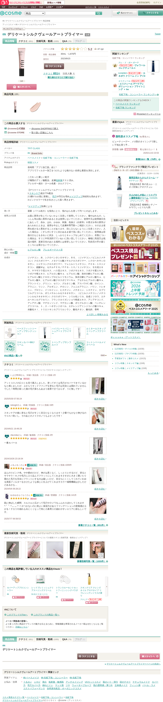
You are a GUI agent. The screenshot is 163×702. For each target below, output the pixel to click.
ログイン (157, 2)
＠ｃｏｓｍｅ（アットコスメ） (126, 337)
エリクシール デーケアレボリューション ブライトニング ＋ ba (131, 87)
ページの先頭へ (134, 664)
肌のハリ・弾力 (110, 682)
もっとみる (153, 373)
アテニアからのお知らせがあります (95, 599)
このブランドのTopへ (17, 614)
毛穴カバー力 (33, 685)
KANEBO (122, 73)
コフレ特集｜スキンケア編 (127, 363)
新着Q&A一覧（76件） (147, 159)
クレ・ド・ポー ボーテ (128, 62)
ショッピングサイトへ (18, 597)
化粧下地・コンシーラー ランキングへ (137, 94)
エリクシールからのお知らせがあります (138, 81)
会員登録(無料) (143, 2)
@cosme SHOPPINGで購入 (45, 128)
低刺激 (59, 180)
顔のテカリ (125, 682)
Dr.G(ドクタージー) (39, 594)
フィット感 (135, 685)
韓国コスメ (33, 162)
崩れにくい (47, 685)
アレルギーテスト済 (53, 249)
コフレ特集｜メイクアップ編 (128, 368)
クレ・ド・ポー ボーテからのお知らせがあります (126, 65)
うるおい (27, 682)
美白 (44, 682)
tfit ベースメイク (31, 677)
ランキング (12, 7)
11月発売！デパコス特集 (126, 349)
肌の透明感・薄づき (103, 685)
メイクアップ (76, 196)
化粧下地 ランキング (126, 107)
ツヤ (68, 685)
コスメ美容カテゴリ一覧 (13, 697)
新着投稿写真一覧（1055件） (91, 561)
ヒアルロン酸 (34, 249)
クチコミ (25, 41)
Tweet (158, 34)
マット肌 (59, 685)
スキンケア (34, 193)
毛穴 (54, 196)
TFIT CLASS (34, 148)
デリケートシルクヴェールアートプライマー (45, 34)
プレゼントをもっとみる (146, 213)
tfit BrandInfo (38, 153)
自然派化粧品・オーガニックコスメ (64, 688)
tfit (4, 34)
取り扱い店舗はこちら (42, 132)
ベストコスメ (103, 7)
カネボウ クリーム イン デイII (131, 74)
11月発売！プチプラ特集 (126, 353)
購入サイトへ (22, 87)
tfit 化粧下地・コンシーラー (54, 677)
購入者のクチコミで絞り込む (61, 77)
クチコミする (54, 66)
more (103, 355)
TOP (3, 7)
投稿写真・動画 (47, 41)
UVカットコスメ (93, 682)
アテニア (84, 599)
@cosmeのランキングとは (149, 114)
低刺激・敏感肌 (56, 682)
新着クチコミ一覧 (92, 525)
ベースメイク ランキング (128, 104)
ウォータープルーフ (81, 685)
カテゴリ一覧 (90, 7)
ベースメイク (34, 158)
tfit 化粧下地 (75, 677)
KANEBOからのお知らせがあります (134, 73)
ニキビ (37, 682)
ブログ (33, 7)
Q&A (41, 7)
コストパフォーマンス (34, 688)
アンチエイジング (74, 682)
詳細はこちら (21, 627)
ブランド (24, 7)
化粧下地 (73, 158)
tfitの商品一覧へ (12, 355)
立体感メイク (121, 685)
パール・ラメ (148, 685)
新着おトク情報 (54, 2)
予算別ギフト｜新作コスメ (127, 358)
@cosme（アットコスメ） (70, 700)
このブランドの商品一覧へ (46, 614)
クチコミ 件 (51, 73)
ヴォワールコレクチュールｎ (131, 66)
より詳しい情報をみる (97, 314)
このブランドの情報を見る (13, 28)
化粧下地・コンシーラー (55, 158)
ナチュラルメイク (141, 682)
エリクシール (124, 81)
